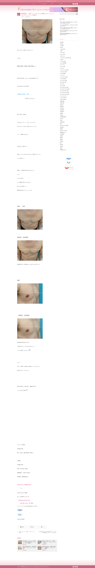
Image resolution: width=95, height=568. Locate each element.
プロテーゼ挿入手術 (63, 78)
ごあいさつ (61, 3)
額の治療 (61, 144)
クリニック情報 (43, 3)
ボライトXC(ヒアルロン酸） (64, 87)
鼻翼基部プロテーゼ (63, 149)
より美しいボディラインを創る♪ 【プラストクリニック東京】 (27, 532)
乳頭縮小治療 (62, 102)
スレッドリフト (62, 64)
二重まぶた (61, 104)
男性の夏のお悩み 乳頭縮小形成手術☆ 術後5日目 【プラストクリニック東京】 (49, 547)
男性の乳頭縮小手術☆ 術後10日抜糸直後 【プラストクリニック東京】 (29, 547)
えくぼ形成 (61, 45)
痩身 (60, 123)
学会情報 (61, 113)
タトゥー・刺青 (62, 66)
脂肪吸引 (61, 137)
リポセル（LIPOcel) (63, 99)
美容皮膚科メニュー (63, 132)
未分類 (61, 120)
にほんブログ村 (20, 519)
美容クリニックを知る (63, 130)
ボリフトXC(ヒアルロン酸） (64, 90)
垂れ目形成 (61, 106)
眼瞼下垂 (61, 128)
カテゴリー (52, 3)
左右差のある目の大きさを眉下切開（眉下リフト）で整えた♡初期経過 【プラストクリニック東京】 (47, 532)
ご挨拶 (61, 50)
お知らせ (61, 47)
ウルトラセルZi (62, 52)
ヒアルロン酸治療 (62, 73)
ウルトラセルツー (62, 54)
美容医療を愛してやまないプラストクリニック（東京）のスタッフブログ (32, 566)
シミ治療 (61, 59)
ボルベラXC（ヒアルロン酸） (64, 94)
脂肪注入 (61, 139)
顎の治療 (61, 146)
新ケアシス (61, 118)
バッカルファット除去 (63, 71)
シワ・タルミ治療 (62, 61)
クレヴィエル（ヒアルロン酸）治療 (65, 57)
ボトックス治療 (62, 85)
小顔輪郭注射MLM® (63, 116)
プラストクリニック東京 (22, 492)
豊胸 (60, 142)
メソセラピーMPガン (63, 97)
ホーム (34, 3)
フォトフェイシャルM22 (63, 76)
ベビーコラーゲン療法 (63, 80)
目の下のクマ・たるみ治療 (64, 125)
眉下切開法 (61, 127)
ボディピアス (62, 83)
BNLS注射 (61, 43)
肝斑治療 (61, 135)
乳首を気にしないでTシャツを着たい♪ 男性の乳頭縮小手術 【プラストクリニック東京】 (29, 542)
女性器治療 (61, 111)
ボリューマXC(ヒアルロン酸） (64, 92)
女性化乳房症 (62, 109)
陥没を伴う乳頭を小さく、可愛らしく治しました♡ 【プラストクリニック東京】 (49, 542)
